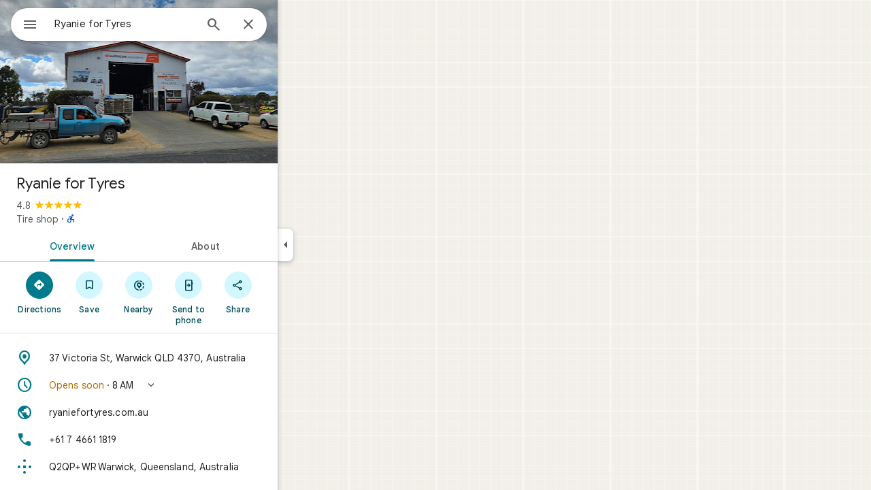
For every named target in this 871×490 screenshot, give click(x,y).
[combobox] (160, 24)
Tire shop (86, 219)
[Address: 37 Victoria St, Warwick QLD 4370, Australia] (188, 358)
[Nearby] (188, 292)
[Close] (297, 25)
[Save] (138, 292)
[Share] (287, 292)
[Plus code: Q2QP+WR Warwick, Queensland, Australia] (188, 466)
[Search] (262, 26)
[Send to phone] (237, 297)
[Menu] (24, 23)
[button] (188, 385)
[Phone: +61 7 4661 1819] (188, 439)
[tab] (118, 245)
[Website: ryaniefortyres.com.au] (188, 412)
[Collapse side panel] (334, 245)
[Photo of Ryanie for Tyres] (188, 81)
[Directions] (89, 292)
